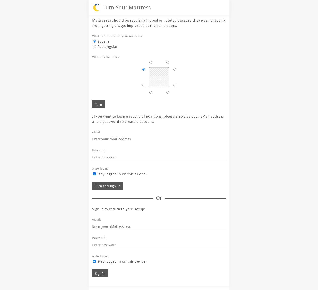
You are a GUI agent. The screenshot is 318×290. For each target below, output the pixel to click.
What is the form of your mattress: (117, 36)
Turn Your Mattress (127, 7)
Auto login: (100, 168)
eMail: (96, 132)
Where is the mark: (106, 57)
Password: (99, 150)
